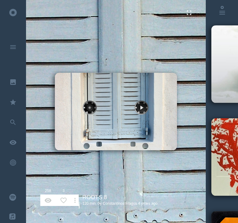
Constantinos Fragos (120, 203)
